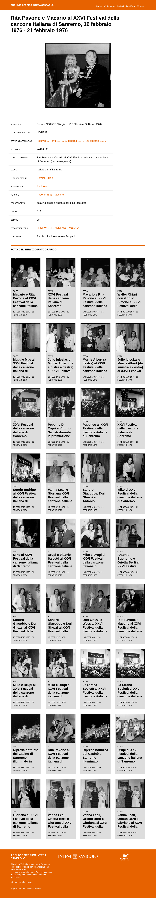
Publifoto (42, 186)
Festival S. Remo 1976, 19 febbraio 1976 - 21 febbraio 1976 (71, 140)
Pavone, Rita (44, 194)
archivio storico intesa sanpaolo (36, 5)
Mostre (140, 6)
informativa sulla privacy (21, 882)
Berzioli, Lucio (45, 178)
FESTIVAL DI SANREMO (51, 228)
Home (99, 6)
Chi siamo (109, 6)
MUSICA (74, 228)
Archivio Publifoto (126, 6)
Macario (59, 194)
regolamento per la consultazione (26, 888)
